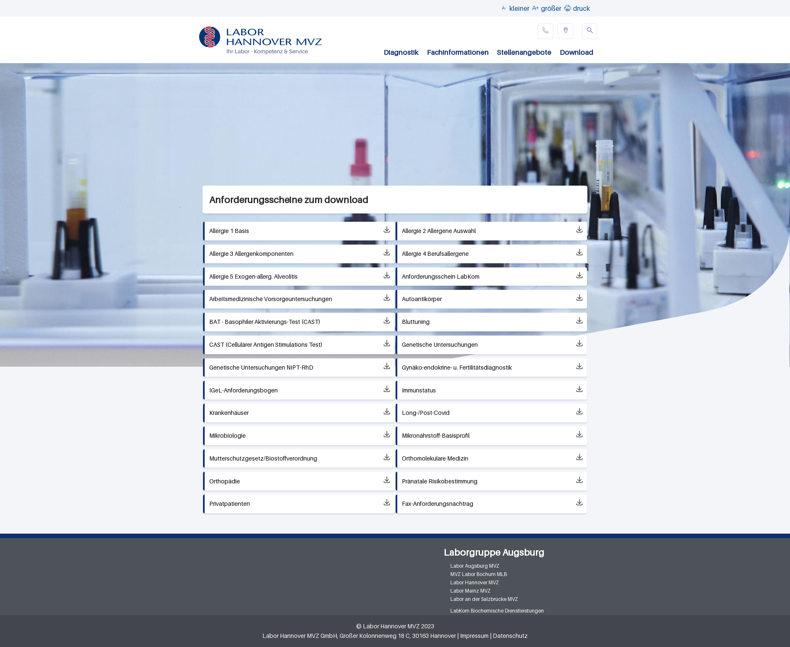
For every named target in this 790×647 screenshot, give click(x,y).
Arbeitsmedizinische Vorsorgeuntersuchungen (270, 298)
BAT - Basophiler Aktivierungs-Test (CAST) (264, 321)
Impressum (474, 635)
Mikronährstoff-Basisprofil (436, 435)
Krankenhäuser (229, 412)
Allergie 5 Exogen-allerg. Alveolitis (253, 276)
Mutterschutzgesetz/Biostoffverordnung (263, 458)
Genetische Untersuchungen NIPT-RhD (261, 367)
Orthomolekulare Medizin (435, 458)
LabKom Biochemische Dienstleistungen (497, 611)
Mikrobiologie (227, 435)
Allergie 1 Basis (229, 230)
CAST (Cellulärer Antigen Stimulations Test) (266, 344)
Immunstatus (419, 390)
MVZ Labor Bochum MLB (478, 574)
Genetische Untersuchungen (440, 344)
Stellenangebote (524, 52)
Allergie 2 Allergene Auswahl (439, 230)
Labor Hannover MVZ (474, 582)
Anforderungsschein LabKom (440, 276)
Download (576, 52)
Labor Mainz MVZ (470, 591)
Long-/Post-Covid (426, 412)
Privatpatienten (229, 503)
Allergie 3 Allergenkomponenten (251, 253)
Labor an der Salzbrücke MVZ (484, 599)
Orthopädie (224, 481)
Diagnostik (401, 52)
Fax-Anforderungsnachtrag (437, 503)
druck (581, 8)
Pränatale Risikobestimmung (439, 481)
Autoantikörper (422, 298)
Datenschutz (510, 635)
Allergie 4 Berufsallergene (435, 253)
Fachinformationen (458, 52)
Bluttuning (416, 321)
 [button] (567, 8)
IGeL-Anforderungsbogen (243, 390)
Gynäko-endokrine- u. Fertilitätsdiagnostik (457, 367)
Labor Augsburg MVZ (474, 566)
